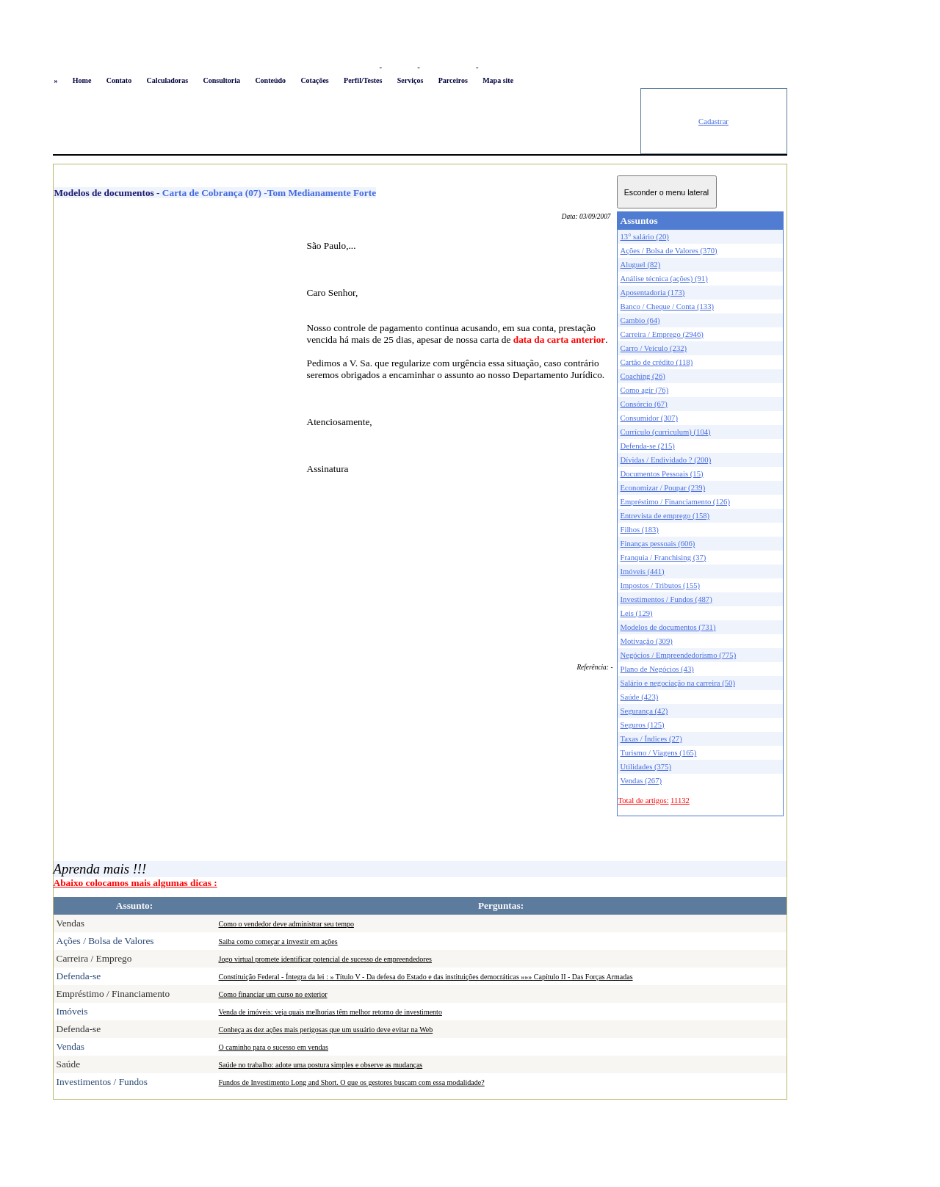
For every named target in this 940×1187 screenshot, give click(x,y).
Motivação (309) (647, 641)
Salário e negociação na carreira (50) (678, 683)
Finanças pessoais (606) (658, 544)
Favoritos (399, 67)
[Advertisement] (346, 121)
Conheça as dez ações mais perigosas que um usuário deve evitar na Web (326, 1030)
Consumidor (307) (649, 418)
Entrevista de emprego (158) (665, 516)
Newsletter (498, 67)
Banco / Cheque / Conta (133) (668, 306)
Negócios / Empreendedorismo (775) (679, 655)
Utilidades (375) (646, 767)
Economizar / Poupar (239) (663, 488)
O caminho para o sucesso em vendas (273, 1047)
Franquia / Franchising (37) (663, 557)
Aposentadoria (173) (653, 292)
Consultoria (221, 80)
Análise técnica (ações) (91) (664, 279)
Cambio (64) (640, 320)
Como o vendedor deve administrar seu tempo (286, 924)
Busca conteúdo (448, 67)
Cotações (314, 80)
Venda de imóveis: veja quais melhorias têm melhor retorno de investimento (330, 1012)
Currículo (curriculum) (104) (666, 432)
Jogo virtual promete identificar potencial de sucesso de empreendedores (325, 959)
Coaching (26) (643, 376)
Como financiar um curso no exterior (273, 994)
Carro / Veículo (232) (654, 348)
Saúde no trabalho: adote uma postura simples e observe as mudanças (321, 1065)
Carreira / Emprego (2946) (662, 334)
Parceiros (453, 80)
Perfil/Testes (363, 80)
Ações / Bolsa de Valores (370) (669, 251)
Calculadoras (167, 80)
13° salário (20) (645, 237)
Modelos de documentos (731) (668, 627)
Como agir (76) (645, 390)
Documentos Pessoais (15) (662, 474)
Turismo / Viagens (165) (659, 753)
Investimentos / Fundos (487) (666, 599)
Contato (118, 80)
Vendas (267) (641, 781)
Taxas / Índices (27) (651, 739)
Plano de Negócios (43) (657, 669)
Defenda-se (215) (648, 446)
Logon (364, 67)
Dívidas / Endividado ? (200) (666, 460)
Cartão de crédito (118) (657, 362)
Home (82, 80)
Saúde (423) (640, 697)
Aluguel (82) (641, 265)
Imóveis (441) (643, 571)
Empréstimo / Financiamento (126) (675, 502)
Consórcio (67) (644, 404)
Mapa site (497, 80)
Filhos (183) (640, 530)
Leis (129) (637, 613)
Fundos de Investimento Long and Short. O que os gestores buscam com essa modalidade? (352, 1082)
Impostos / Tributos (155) (661, 585)
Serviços (410, 80)
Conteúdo (270, 80)
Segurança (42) (644, 711)
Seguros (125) (643, 725)
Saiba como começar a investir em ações (278, 941)
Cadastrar (713, 121)
